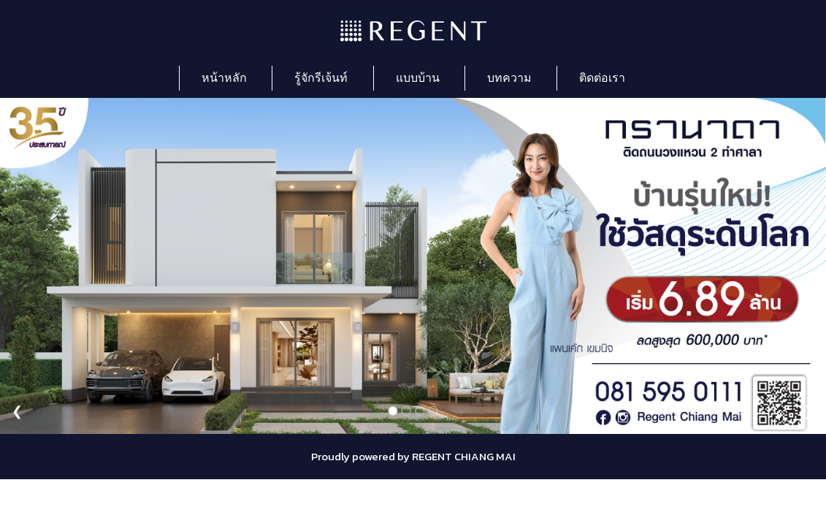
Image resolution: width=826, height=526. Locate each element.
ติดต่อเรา (602, 78)
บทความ (509, 78)
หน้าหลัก (224, 78)
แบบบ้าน (418, 78)
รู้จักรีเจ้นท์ (321, 78)
